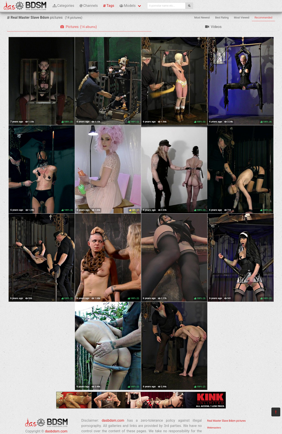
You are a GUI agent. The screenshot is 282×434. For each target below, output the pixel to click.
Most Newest (202, 17)
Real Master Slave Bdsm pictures (226, 420)
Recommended (263, 17)
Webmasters (214, 427)
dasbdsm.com (56, 431)
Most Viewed (241, 17)
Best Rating (222, 17)
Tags (108, 6)
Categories (63, 6)
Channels (89, 6)
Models (127, 6)
